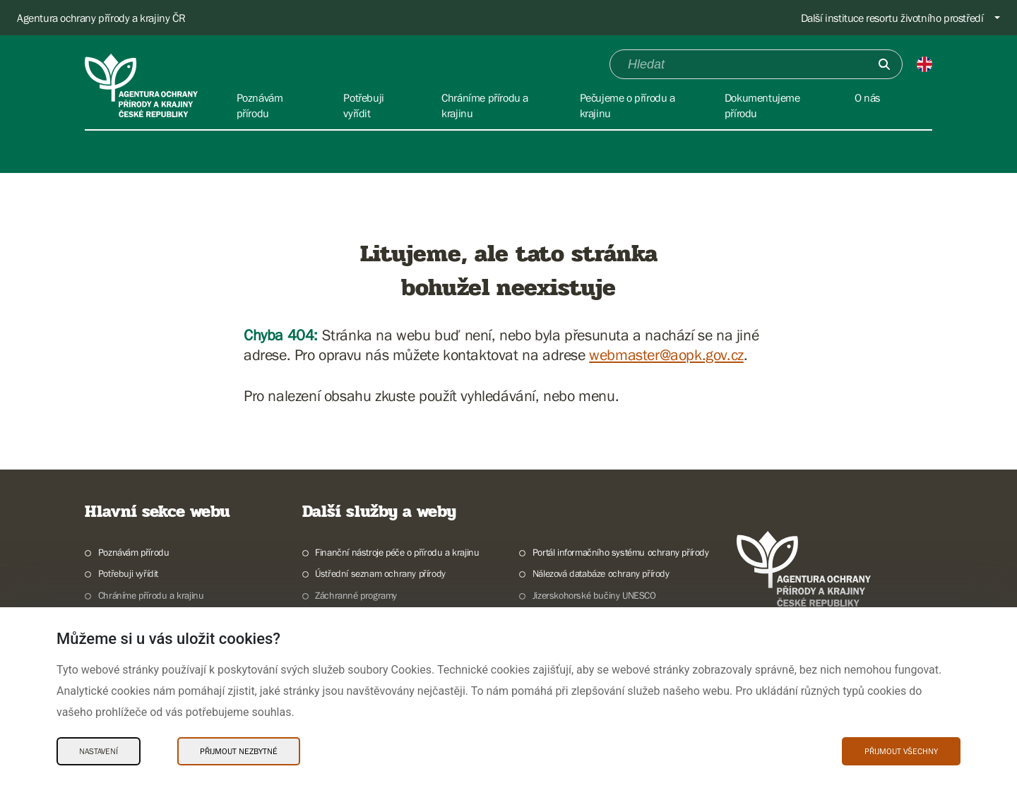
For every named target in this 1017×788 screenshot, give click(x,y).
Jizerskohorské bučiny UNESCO (594, 595)
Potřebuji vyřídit (128, 573)
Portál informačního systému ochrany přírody (621, 552)
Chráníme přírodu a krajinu (151, 595)
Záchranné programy (356, 595)
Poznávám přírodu (134, 552)
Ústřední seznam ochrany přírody (380, 573)
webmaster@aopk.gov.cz (666, 355)
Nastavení (98, 751)
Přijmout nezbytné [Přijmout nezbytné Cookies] (239, 751)
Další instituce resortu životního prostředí (892, 17)
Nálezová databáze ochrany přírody (601, 573)
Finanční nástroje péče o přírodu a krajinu (397, 552)
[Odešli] (884, 64)
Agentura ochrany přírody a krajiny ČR (101, 17)
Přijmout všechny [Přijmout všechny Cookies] (901, 751)
